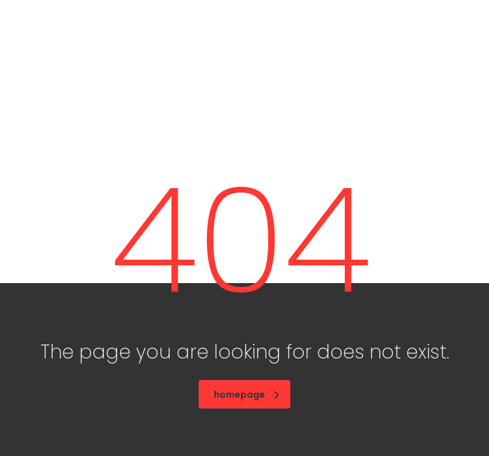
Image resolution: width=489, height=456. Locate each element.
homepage (246, 394)
